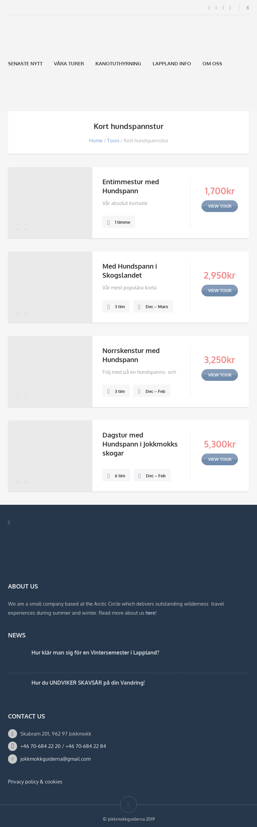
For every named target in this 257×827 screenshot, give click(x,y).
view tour (220, 206)
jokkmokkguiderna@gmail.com (55, 759)
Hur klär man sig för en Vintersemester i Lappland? (95, 652)
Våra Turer (69, 63)
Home (96, 140)
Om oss (212, 63)
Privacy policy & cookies (35, 781)
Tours (113, 140)
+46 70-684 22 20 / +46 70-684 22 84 (63, 746)
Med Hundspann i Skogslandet (129, 270)
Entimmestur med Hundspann (130, 186)
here (150, 613)
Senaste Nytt (25, 63)
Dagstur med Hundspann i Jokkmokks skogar (140, 443)
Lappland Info (172, 63)
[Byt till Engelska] (28, 95)
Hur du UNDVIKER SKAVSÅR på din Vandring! (88, 682)
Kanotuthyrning (118, 63)
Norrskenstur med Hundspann (131, 355)
